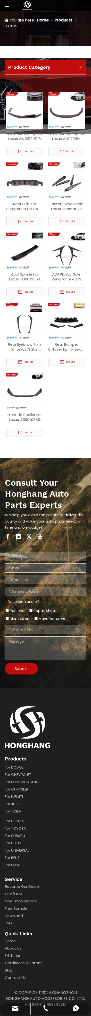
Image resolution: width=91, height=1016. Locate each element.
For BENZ (12, 857)
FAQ (8, 923)
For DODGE (14, 767)
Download (14, 915)
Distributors (18, 618)
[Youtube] (40, 536)
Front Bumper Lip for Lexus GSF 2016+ (66, 136)
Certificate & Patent (23, 962)
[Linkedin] (18, 536)
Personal (15, 610)
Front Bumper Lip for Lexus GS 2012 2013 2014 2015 (24, 136)
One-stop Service (21, 901)
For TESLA (13, 811)
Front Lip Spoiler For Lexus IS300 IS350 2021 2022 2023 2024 (24, 417)
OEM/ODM (13, 893)
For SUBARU (15, 835)
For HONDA (14, 820)
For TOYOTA (15, 828)
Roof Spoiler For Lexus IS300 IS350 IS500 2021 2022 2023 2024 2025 (25, 277)
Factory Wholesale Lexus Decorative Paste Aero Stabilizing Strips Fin (66, 206)
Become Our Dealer (22, 886)
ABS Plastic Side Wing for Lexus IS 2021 (66, 277)
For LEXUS (13, 842)
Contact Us (15, 977)
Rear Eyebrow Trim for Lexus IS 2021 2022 (24, 347)
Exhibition (13, 955)
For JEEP (12, 803)
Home (10, 940)
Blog (9, 970)
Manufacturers (49, 618)
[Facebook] (8, 536)
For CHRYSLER (16, 789)
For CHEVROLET (18, 774)
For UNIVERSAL (17, 850)
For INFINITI (14, 796)
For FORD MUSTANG (22, 781)
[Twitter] (29, 536)
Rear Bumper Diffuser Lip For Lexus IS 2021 (66, 347)
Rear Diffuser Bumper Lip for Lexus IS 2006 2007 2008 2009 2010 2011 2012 (24, 206)
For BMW (12, 864)
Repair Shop (42, 610)
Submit (21, 669)
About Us (13, 948)
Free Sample (16, 908)
